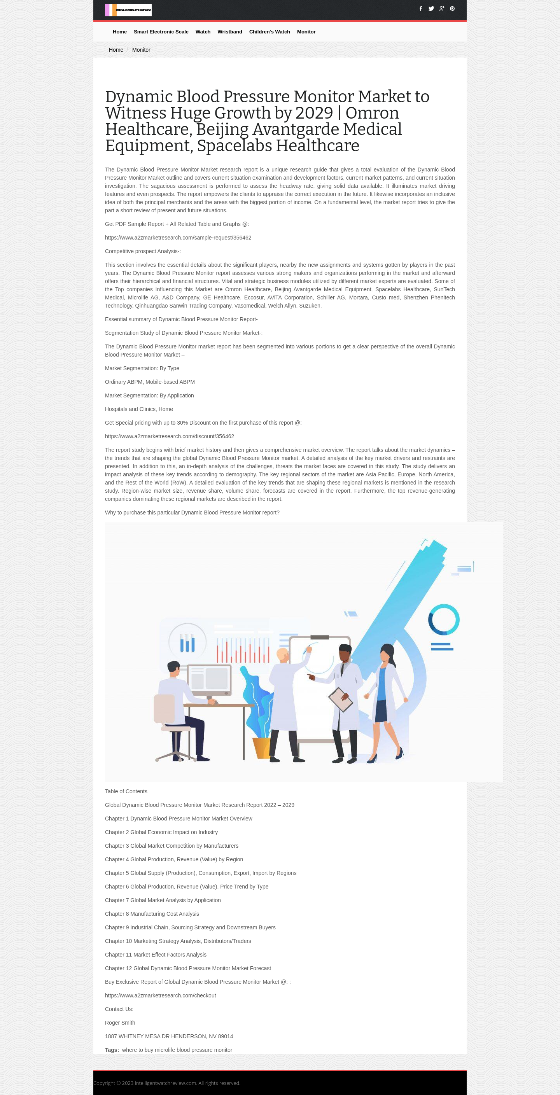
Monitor (306, 32)
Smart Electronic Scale (161, 32)
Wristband (230, 32)
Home (120, 32)
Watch (203, 32)
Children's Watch (269, 32)
